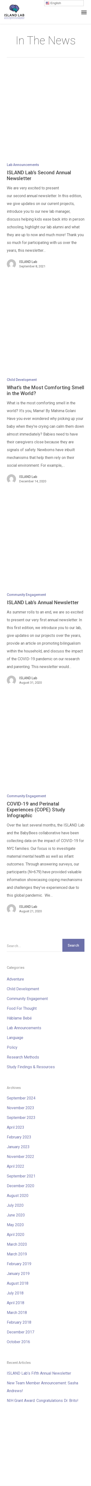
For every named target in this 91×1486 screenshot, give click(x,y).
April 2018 (15, 1303)
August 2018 (17, 1283)
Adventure (15, 979)
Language (15, 1037)
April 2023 (15, 1127)
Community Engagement (26, 595)
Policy (12, 1047)
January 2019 (18, 1273)
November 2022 (20, 1156)
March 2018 (17, 1312)
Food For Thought (22, 1008)
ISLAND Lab (28, 262)
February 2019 (19, 1264)
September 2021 (21, 1176)
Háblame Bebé (19, 1018)
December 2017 (20, 1332)
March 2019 (17, 1254)
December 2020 (20, 1186)
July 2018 (15, 1293)
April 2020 (15, 1234)
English (53, 3)
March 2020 (17, 1244)
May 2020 (15, 1225)
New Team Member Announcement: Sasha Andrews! (42, 1387)
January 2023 (18, 1147)
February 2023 (19, 1137)
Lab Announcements (23, 165)
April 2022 (15, 1166)
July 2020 (15, 1205)
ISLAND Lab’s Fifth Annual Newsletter (39, 1373)
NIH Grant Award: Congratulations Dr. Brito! (42, 1400)
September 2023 (21, 1117)
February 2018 (19, 1322)
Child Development (22, 380)
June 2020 (16, 1215)
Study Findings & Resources (31, 1067)
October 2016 (18, 1342)
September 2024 (21, 1098)
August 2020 (17, 1195)
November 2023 (20, 1108)
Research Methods (23, 1057)
